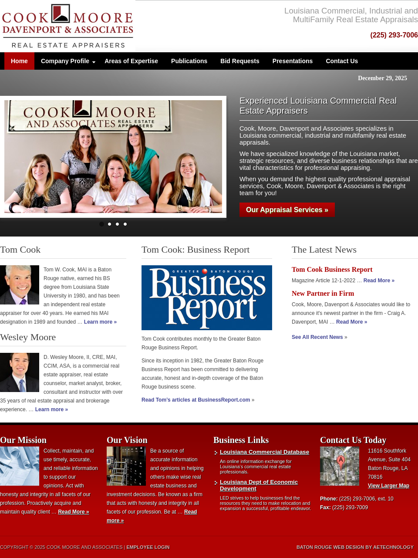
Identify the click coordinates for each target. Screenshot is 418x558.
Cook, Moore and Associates (92, 26)
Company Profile (65, 62)
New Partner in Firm (323, 293)
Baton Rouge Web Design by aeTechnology (355, 547)
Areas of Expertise (131, 60)
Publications (189, 60)
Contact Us (342, 60)
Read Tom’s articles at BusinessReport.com (196, 400)
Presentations (293, 60)
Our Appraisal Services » (287, 209)
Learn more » (100, 322)
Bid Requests (239, 60)
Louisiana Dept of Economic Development (259, 485)
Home (19, 60)
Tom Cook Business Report (332, 269)
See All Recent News (317, 337)
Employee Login (148, 547)
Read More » (379, 280)
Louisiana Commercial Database (264, 452)
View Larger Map (388, 486)
